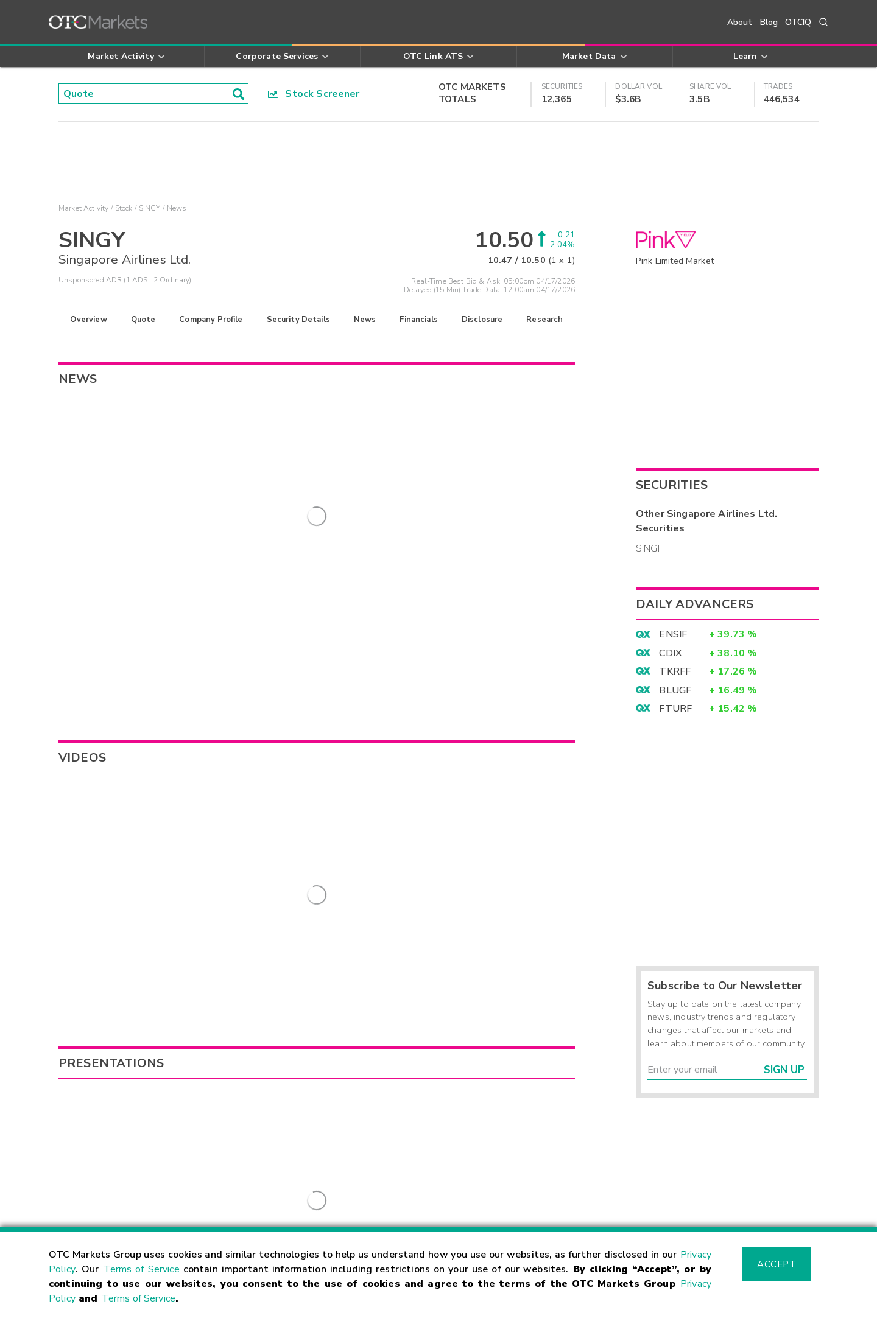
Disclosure (482, 319)
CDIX (670, 653)
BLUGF (675, 690)
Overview (88, 319)
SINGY (150, 208)
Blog (769, 22)
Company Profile (210, 319)
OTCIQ (798, 22)
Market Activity (83, 208)
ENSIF (673, 634)
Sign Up (784, 1070)
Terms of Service (142, 1269)
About (740, 22)
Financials (419, 319)
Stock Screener (314, 93)
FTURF (675, 708)
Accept (776, 1264)
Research (544, 319)
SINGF (649, 548)
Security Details (298, 319)
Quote (143, 319)
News (365, 319)
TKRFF (675, 671)
